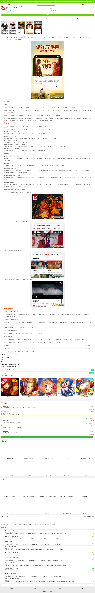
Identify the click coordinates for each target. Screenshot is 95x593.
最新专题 (59, 588)
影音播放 (10, 10)
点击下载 (47, 14)
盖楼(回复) (92, 409)
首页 (9, 4)
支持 (88, 409)
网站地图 (44, 591)
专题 (83, 4)
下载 (93, 533)
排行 (64, 4)
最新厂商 (83, 588)
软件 (46, 4)
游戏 (28, 4)
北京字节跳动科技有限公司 (11, 354)
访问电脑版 (50, 591)
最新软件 (35, 588)
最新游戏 (12, 588)
